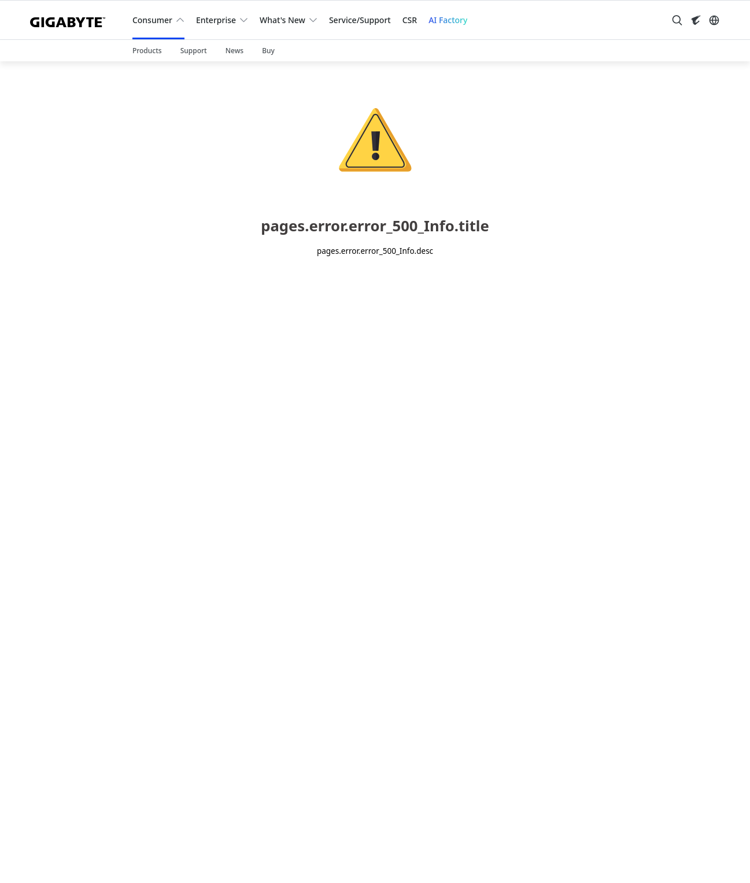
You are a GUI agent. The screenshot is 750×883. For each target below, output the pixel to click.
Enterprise (216, 19)
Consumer (152, 19)
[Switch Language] (714, 20)
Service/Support (360, 19)
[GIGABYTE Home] (72, 20)
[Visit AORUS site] (695, 20)
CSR (409, 19)
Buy (268, 51)
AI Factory (447, 19)
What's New (282, 19)
